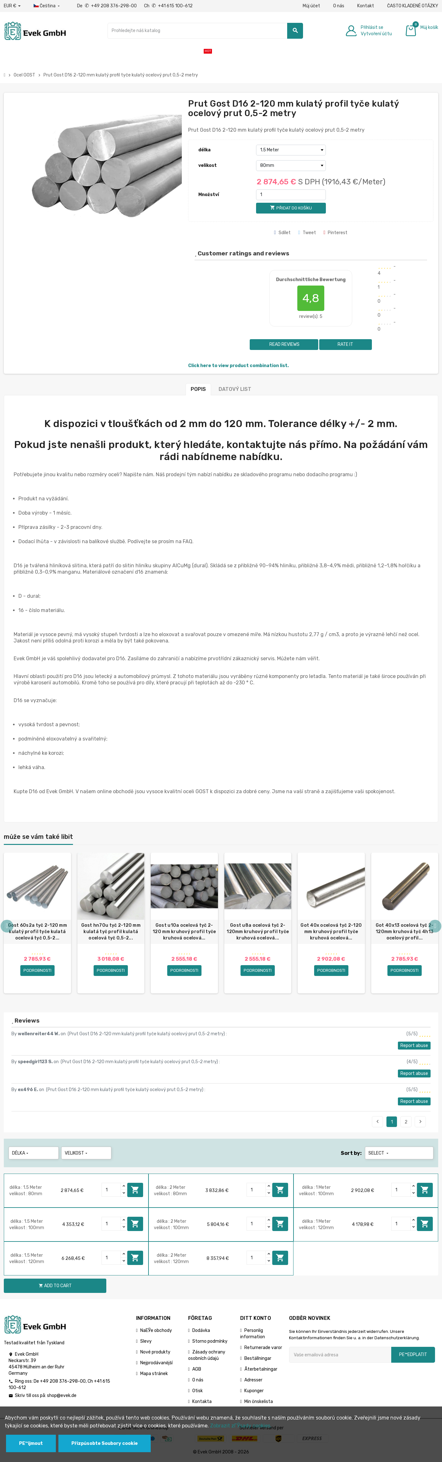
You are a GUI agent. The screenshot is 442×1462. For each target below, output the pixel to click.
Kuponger (254, 1391)
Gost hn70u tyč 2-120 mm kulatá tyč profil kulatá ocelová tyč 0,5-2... (111, 932)
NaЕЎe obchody (156, 1331)
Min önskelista (258, 1402)
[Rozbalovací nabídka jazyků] (47, 6)
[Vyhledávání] (205, 31)
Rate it (345, 344)
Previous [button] (7, 926)
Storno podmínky (210, 1341)
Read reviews (284, 344)
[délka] (291, 150)
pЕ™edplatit (413, 1355)
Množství (208, 194)
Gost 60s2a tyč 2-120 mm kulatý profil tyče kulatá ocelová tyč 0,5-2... (37, 932)
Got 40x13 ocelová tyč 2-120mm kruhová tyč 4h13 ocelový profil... (405, 932)
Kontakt (365, 6)
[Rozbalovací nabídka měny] (12, 6)
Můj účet (311, 6)
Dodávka (201, 1331)
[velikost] (291, 165)
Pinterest (336, 232)
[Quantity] (111, 1190)
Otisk (197, 1391)
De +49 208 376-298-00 (107, 6)
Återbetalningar (260, 1369)
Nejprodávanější (156, 1363)
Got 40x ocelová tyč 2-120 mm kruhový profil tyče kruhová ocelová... (331, 932)
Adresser (253, 1380)
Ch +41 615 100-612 (168, 6)
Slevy (146, 1341)
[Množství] (291, 194)
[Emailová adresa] (340, 1355)
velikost (207, 165)
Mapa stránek (154, 1374)
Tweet (307, 232)
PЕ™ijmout (31, 1443)
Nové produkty (155, 1352)
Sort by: (351, 1153)
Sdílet (282, 232)
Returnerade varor (263, 1348)
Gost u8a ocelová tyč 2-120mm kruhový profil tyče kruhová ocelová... (258, 932)
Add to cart (135, 1190)
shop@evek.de (61, 1396)
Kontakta (202, 1402)
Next (420, 1122)
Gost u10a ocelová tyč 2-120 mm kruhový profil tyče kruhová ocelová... (184, 932)
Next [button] (435, 926)
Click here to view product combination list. (238, 365)
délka (204, 150)
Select (379, 1153)
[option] (37, 923)
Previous (377, 1122)
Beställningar (257, 1358)
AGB (196, 1369)
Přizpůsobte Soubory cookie (104, 1443)
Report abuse (414, 1046)
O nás (338, 6)
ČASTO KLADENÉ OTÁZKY (412, 6)
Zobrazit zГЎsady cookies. (241, 1426)
